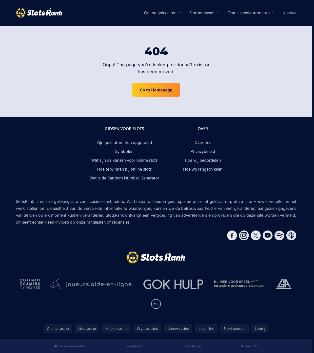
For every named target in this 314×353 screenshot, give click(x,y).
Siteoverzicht (249, 346)
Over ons (203, 142)
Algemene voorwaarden (69, 346)
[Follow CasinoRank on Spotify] (279, 235)
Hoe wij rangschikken (203, 169)
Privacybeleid (203, 151)
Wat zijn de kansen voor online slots (124, 160)
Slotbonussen (202, 13)
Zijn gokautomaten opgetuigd (124, 142)
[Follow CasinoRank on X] (256, 235)
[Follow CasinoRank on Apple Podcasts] (291, 235)
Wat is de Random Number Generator (124, 178)
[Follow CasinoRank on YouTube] (268, 235)
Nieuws (289, 13)
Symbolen (124, 151)
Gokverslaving (192, 346)
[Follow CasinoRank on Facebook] (232, 235)
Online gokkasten (160, 13)
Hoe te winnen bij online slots (124, 169)
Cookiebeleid (134, 346)
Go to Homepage (156, 90)
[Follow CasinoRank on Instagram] (244, 235)
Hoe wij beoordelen (203, 160)
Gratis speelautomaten (248, 13)
